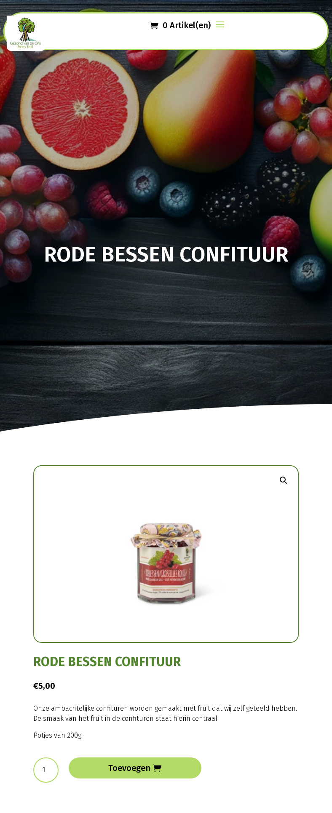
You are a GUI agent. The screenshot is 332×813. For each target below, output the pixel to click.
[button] (283, 480)
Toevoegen (129, 768)
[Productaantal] (46, 770)
